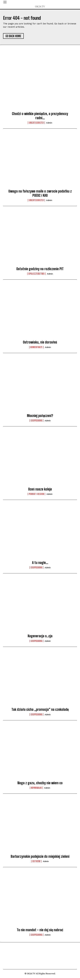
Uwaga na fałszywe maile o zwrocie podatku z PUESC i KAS (40, 193)
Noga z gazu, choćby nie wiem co (40, 783)
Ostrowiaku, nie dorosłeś (40, 342)
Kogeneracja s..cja (40, 636)
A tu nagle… (40, 563)
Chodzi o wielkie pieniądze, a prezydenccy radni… (40, 116)
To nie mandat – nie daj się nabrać (40, 930)
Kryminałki (36, 788)
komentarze (36, 347)
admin (49, 123)
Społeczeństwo (36, 273)
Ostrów (36, 861)
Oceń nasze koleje (40, 489)
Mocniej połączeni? (40, 416)
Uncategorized (36, 122)
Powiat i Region (36, 494)
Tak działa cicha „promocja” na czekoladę (40, 709)
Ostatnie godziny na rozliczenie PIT (40, 269)
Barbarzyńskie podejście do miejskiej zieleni (40, 856)
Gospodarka (36, 420)
